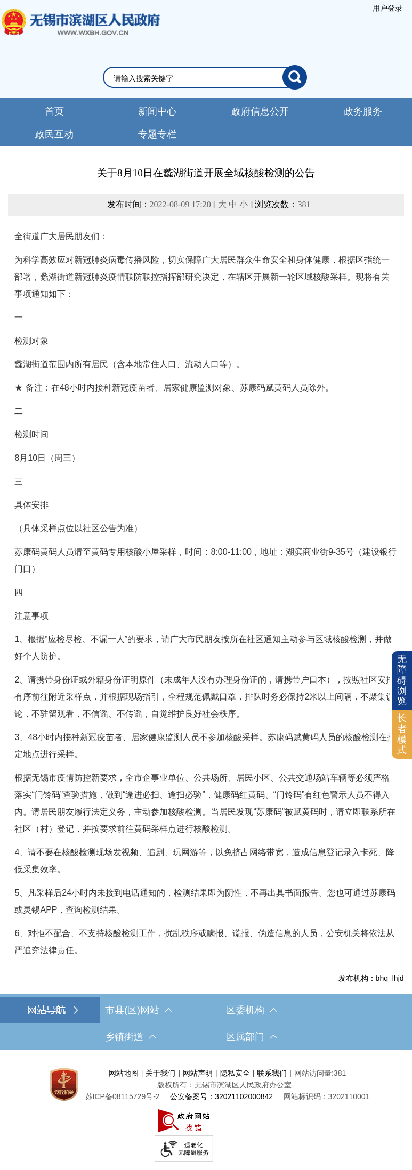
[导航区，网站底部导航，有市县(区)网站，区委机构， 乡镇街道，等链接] (206, 1023)
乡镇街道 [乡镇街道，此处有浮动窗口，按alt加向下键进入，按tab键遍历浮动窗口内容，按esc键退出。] (130, 1036)
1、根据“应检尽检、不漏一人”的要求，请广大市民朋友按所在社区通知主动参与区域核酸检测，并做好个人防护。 (203, 648)
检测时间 (31, 434)
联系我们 (272, 1073)
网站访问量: (314, 1073)
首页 (54, 111)
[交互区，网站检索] (206, 77)
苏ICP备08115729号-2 (122, 1096)
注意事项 (31, 615)
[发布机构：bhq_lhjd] (205, 978)
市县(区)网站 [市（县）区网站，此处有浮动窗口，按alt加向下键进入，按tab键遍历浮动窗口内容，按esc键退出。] (138, 1010)
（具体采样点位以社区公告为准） (78, 528)
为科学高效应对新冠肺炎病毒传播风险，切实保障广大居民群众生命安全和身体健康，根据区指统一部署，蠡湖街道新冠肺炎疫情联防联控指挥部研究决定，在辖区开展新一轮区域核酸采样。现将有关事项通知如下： (202, 276)
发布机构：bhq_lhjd (371, 978)
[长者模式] (402, 734)
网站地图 (124, 1073)
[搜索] (294, 77)
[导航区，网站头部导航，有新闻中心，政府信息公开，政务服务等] (206, 122)
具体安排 (31, 504)
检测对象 (31, 340)
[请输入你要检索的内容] (198, 78)
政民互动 (54, 134)
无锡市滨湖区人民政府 (80, 32)
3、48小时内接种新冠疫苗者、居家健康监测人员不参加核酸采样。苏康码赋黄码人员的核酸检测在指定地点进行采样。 (204, 746)
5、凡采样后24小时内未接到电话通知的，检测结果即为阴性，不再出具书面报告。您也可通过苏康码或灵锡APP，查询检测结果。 (204, 901)
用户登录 (387, 8)
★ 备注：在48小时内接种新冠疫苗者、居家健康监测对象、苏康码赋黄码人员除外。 (173, 387)
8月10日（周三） (47, 457)
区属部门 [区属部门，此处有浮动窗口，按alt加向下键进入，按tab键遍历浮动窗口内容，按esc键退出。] (251, 1036)
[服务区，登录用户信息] (387, 8)
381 (303, 204)
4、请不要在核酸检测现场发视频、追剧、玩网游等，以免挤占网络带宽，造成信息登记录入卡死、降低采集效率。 (204, 861)
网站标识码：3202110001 (327, 1096)
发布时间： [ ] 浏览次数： (209, 204)
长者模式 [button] (402, 734)
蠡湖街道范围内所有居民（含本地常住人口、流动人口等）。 (129, 364)
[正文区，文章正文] (206, 574)
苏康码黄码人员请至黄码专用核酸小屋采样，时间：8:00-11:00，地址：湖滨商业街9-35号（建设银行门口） (205, 560)
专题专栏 (157, 134)
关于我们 (160, 1073)
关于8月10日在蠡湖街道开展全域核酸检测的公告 (206, 172)
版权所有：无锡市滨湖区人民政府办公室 (224, 1084)
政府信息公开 (260, 111)
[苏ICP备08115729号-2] (122, 1096)
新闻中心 (157, 111)
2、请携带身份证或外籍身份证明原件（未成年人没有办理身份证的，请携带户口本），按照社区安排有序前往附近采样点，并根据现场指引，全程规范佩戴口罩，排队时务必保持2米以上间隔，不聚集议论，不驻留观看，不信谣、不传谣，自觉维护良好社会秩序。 (204, 696)
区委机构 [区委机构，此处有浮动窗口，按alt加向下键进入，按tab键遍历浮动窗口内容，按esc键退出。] (251, 1010)
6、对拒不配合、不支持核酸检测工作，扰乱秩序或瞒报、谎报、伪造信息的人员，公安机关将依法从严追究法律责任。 (204, 942)
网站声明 (198, 1073)
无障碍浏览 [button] (402, 680)
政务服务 (363, 111)
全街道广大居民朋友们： (61, 236)
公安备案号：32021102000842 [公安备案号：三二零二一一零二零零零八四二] (221, 1096)
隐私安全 (235, 1073)
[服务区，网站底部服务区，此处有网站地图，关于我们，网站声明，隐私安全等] (206, 1112)
